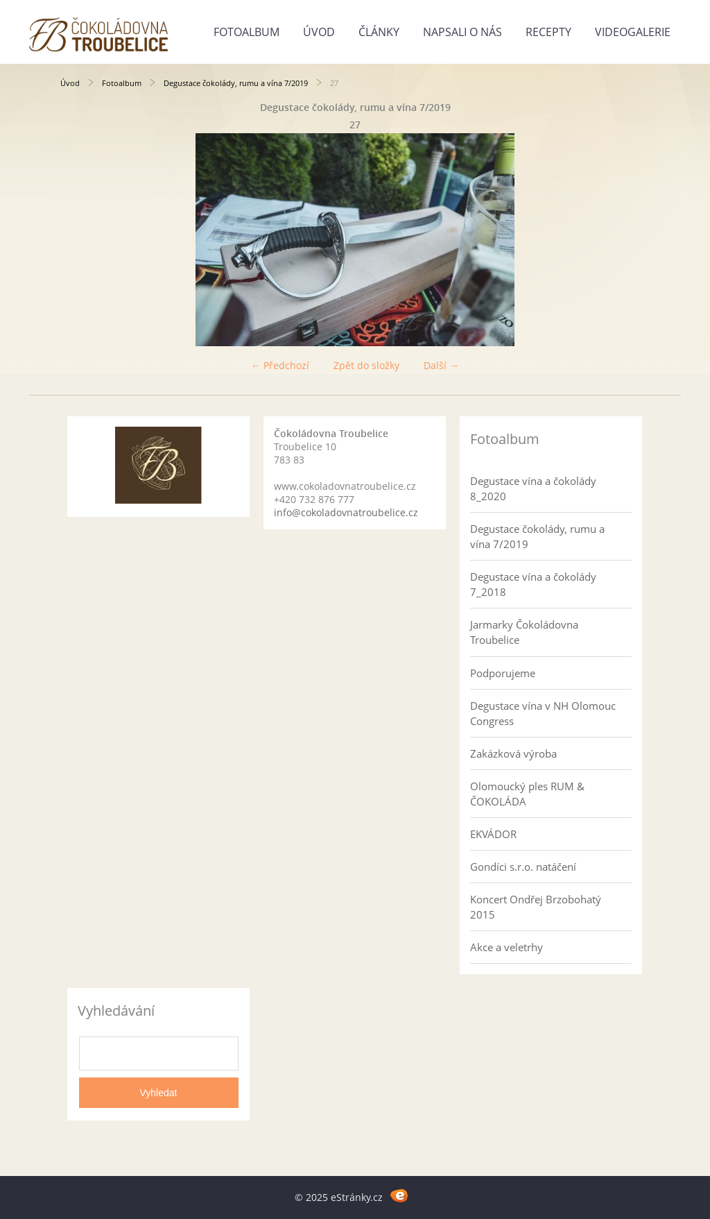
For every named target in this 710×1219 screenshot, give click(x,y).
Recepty (548, 32)
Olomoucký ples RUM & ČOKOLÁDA (527, 793)
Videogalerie (632, 32)
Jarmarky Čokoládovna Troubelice (524, 632)
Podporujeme (502, 673)
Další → (441, 365)
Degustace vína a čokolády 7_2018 (533, 584)
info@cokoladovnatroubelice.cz (346, 512)
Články (378, 32)
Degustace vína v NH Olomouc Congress (543, 713)
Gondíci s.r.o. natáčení (523, 866)
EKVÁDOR (493, 834)
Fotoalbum (246, 32)
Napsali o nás (462, 32)
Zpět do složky (366, 365)
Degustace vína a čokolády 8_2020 (533, 488)
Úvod (319, 32)
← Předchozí (280, 365)
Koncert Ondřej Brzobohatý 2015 (535, 906)
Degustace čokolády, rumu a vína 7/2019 (236, 83)
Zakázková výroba (513, 753)
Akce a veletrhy (506, 947)
